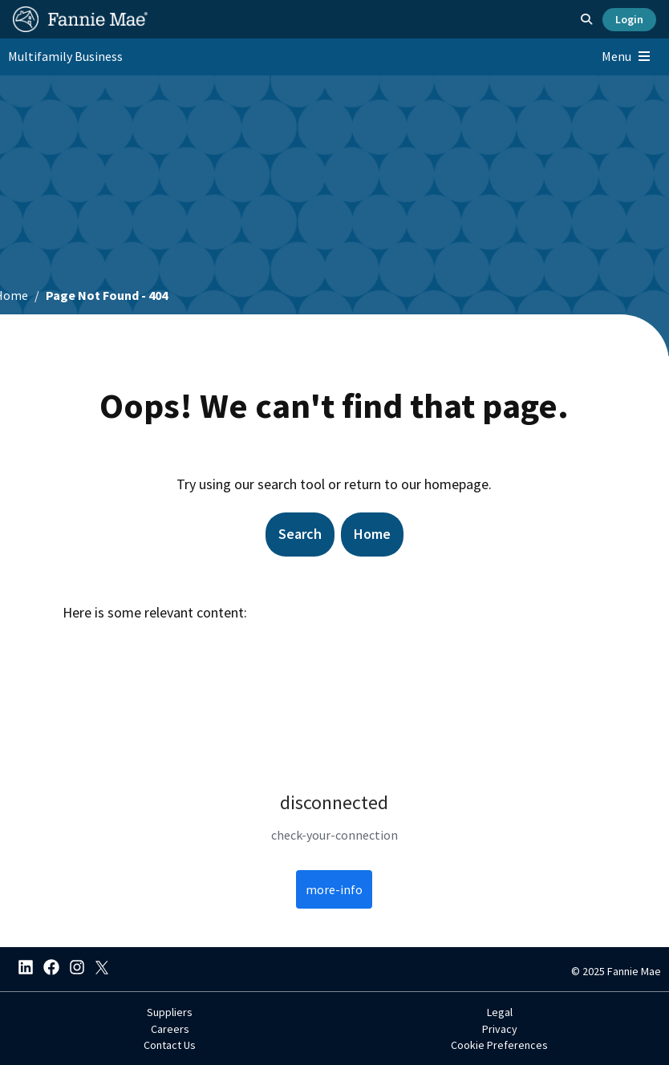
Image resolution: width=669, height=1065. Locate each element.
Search (300, 533)
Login (629, 19)
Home (372, 533)
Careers (170, 1029)
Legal (500, 1012)
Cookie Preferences (499, 1045)
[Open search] (586, 19)
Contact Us (170, 1045)
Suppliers (170, 1012)
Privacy (499, 1029)
